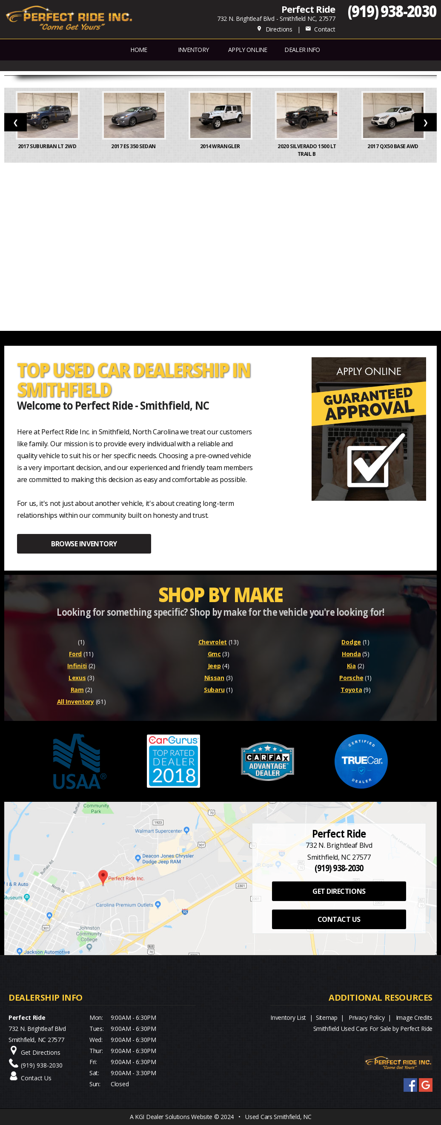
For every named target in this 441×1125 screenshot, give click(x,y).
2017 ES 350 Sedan (134, 146)
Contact (320, 29)
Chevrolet (212, 642)
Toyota (351, 690)
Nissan (214, 678)
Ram (77, 690)
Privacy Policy (366, 1017)
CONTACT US (339, 919)
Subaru (214, 690)
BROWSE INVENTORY (84, 543)
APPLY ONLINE (247, 50)
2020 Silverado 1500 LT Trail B (307, 150)
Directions (274, 29)
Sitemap (327, 1017)
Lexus (77, 678)
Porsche (351, 678)
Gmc (214, 654)
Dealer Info (302, 50)
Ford (75, 654)
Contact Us (36, 1078)
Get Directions (40, 1052)
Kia (351, 666)
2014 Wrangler (220, 146)
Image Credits (414, 1017)
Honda (351, 654)
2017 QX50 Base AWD (393, 146)
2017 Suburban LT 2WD (47, 146)
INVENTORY (193, 50)
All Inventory (75, 701)
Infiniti (77, 666)
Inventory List (288, 1017)
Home (138, 50)
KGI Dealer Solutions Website (173, 1117)
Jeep (214, 666)
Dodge (351, 642)
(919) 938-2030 (392, 10)
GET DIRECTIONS (338, 891)
